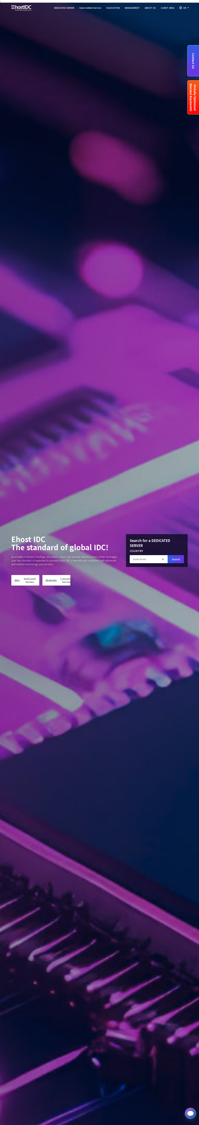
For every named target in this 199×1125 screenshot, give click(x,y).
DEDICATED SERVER (64, 7)
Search (176, 559)
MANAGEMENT (132, 7)
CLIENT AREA (167, 7)
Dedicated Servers (25, 580)
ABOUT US (150, 7)
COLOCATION (113, 7)
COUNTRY (136, 551)
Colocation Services (58, 580)
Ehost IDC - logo (21, 8)
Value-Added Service (90, 7)
